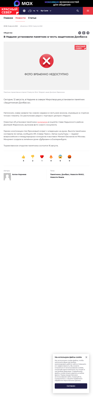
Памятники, (56, 174)
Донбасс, (66, 174)
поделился (42, 122)
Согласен (71, 386)
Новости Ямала (57, 177)
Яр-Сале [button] (44, 11)
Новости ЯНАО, (77, 174)
